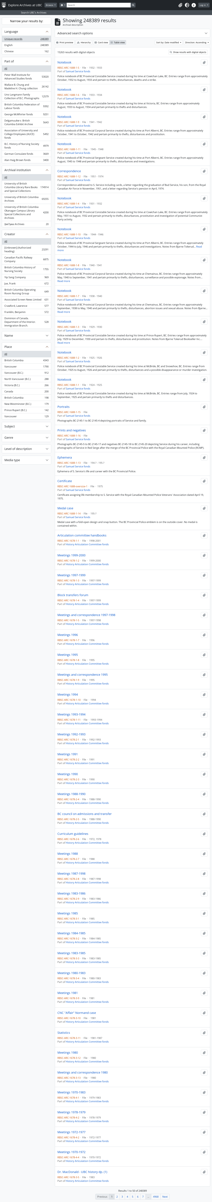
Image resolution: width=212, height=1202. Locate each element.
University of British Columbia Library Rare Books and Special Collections (26, 187)
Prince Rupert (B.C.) (26, 410)
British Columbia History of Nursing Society (26, 269)
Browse (50, 5)
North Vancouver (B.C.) (26, 379)
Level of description (18, 449)
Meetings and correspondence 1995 (82, 674)
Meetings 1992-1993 (71, 734)
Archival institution (17, 170)
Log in (203, 5)
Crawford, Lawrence (26, 306)
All (5, 68)
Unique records (26, 39)
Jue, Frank (26, 284)
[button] (180, 5)
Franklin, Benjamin (26, 312)
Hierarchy (84, 42)
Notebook (64, 62)
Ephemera (64, 457)
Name (8, 335)
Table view (118, 42)
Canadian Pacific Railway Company (26, 259)
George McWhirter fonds (26, 115)
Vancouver (26, 367)
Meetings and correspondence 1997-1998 (86, 615)
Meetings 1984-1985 (71, 933)
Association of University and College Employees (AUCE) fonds (26, 134)
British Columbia (26, 361)
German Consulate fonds (26, 154)
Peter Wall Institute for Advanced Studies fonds (26, 76)
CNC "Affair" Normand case (76, 1013)
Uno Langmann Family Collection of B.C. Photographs (26, 96)
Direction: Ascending (196, 42)
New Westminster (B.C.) (26, 404)
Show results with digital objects (188, 52)
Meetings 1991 (67, 754)
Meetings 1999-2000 (71, 555)
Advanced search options (75, 33)
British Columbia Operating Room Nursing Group (26, 291)
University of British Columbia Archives (26, 198)
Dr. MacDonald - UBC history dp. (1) (82, 1172)
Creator (9, 234)
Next (165, 1196)
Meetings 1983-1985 (71, 953)
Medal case (65, 508)
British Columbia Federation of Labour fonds (26, 106)
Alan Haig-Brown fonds (26, 160)
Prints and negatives (71, 430)
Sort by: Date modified (168, 42)
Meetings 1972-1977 (71, 1132)
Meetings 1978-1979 (71, 1112)
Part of (9, 61)
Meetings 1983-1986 (71, 893)
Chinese (26, 52)
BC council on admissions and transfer (84, 814)
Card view (101, 42)
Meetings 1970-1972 (71, 1152)
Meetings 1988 (67, 853)
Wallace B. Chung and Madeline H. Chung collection (26, 86)
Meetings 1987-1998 (71, 873)
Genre (8, 437)
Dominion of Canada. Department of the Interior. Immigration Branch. (26, 322)
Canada (26, 392)
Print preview (64, 42)
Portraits (63, 407)
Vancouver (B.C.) (26, 373)
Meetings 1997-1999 (71, 575)
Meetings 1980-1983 (71, 973)
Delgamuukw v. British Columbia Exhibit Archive (26, 122)
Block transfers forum (72, 595)
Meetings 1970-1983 (71, 1092)
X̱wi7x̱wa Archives (26, 224)
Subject (9, 426)
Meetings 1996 (67, 635)
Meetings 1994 (67, 694)
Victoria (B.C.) (26, 385)
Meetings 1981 (67, 993)
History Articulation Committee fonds (87, 544)
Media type (12, 460)
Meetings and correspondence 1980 (82, 1072)
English (26, 45)
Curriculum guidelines (72, 834)
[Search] (99, 5)
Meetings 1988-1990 (71, 794)
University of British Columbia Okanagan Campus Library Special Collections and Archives (26, 212)
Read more (63, 281)
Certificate (64, 481)
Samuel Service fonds (78, 71)
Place (8, 347)
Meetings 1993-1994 (71, 714)
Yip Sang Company (26, 277)
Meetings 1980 (67, 1052)
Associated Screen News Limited (26, 300)
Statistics (63, 1033)
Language (11, 31)
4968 (156, 1196)
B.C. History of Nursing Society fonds (26, 145)
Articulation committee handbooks (81, 535)
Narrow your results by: (26, 21)
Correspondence (69, 171)
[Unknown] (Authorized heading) (26, 249)
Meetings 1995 (67, 655)
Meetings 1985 (67, 913)
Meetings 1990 (67, 774)
